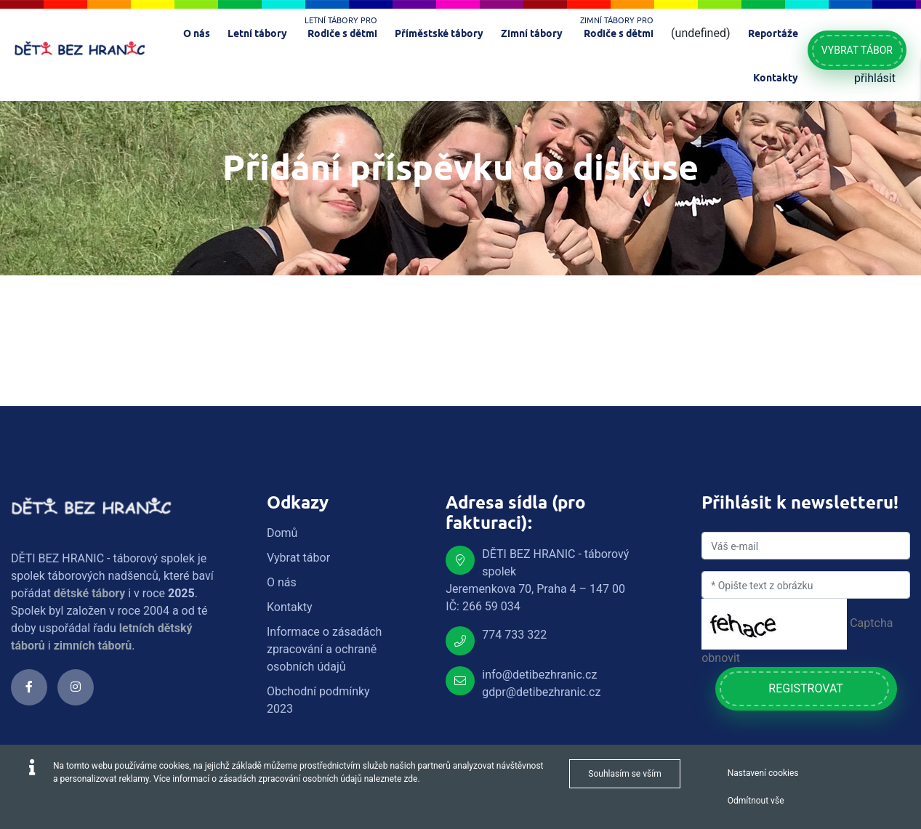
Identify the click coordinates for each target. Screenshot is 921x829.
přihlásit (875, 78)
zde (410, 779)
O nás (282, 582)
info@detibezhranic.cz (539, 675)
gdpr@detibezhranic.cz (541, 692)
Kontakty (290, 607)
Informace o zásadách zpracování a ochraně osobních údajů (324, 649)
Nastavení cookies (763, 773)
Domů (282, 533)
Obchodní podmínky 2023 (318, 700)
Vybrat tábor (857, 50)
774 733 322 (514, 635)
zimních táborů (93, 645)
